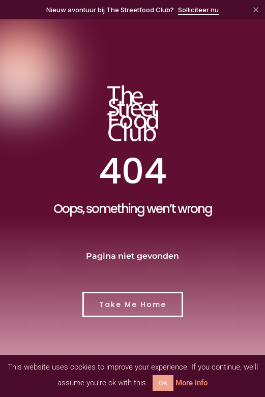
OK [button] (163, 383)
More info (191, 382)
